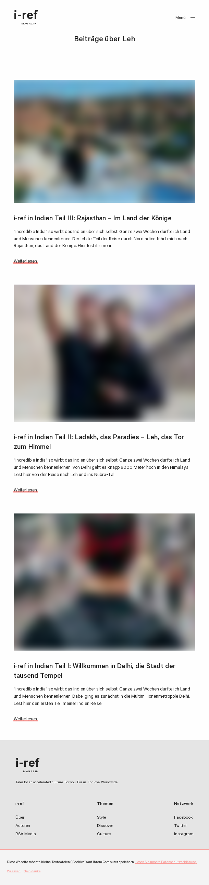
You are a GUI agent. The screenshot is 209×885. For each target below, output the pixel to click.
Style (101, 818)
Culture (104, 834)
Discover (105, 826)
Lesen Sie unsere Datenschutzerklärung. (166, 862)
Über (19, 818)
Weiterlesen (25, 261)
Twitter (180, 826)
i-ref (26, 18)
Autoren (22, 826)
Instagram (184, 834)
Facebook (183, 818)
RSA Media (25, 834)
